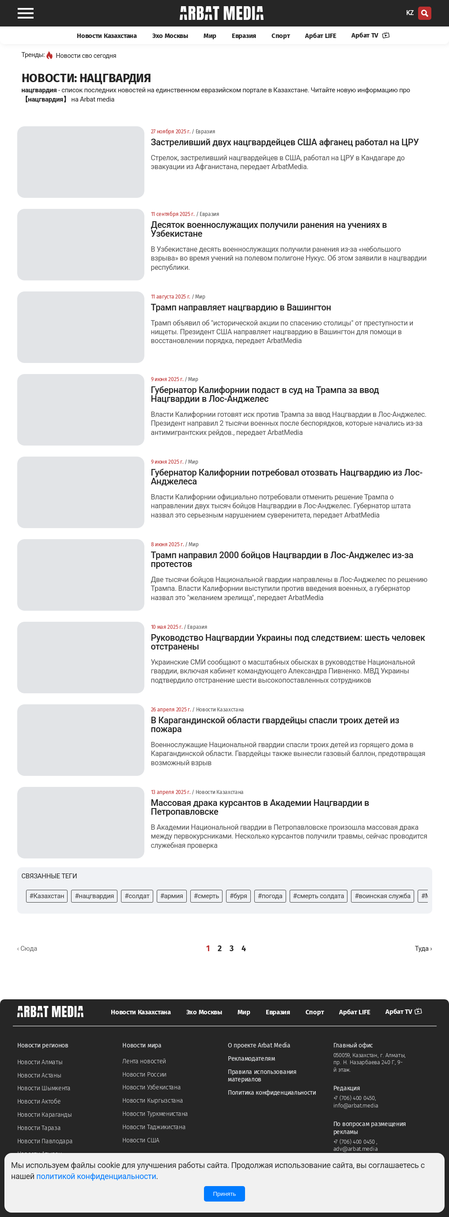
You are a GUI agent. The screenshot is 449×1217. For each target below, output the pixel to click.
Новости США (140, 1140)
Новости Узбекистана (151, 1087)
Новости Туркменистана (155, 1114)
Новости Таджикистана (153, 1127)
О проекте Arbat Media (259, 1045)
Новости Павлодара (45, 1141)
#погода (270, 896)
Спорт (281, 36)
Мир (210, 36)
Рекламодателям (251, 1058)
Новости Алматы (40, 1062)
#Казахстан (47, 896)
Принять (224, 1194)
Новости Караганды (44, 1115)
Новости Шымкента (44, 1088)
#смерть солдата (318, 896)
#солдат (137, 896)
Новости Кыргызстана (152, 1100)
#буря (238, 896)
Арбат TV (370, 35)
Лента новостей (144, 1061)
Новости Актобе (39, 1101)
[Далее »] (423, 948)
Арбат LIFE (320, 36)
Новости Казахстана (107, 36)
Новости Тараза (39, 1128)
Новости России (144, 1074)
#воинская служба (383, 896)
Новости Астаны (39, 1075)
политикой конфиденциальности (96, 1176)
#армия (171, 896)
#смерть (206, 896)
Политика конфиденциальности (272, 1092)
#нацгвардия (94, 896)
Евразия (244, 36)
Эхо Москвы (170, 36)
